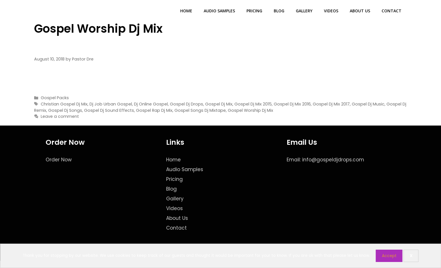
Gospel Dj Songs (65, 110)
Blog (279, 10)
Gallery (304, 10)
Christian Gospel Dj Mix (64, 104)
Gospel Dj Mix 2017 (331, 104)
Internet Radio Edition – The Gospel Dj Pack (149, 47)
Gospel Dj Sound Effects (109, 110)
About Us (360, 10)
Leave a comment (60, 116)
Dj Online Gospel (151, 104)
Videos (331, 10)
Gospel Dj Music (368, 104)
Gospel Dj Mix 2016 (292, 104)
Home (186, 10)
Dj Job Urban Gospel (111, 104)
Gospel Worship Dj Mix (250, 110)
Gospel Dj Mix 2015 (253, 104)
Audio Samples (219, 10)
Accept (389, 256)
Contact (391, 10)
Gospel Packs (55, 98)
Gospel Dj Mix (218, 104)
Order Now (59, 159)
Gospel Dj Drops (186, 104)
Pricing (254, 10)
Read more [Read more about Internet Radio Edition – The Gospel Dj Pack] (393, 82)
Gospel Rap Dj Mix (154, 110)
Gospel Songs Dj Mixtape (200, 110)
